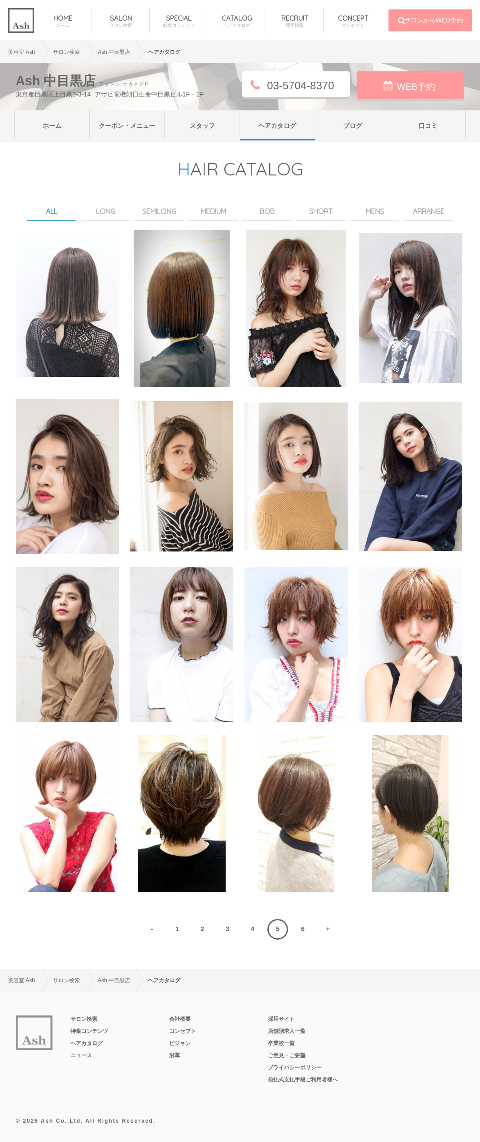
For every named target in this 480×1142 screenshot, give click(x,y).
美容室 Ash (21, 52)
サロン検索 (83, 1019)
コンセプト (182, 1031)
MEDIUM (213, 211)
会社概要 (180, 1019)
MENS (375, 211)
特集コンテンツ (89, 1031)
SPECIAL (178, 21)
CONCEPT (353, 21)
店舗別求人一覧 (286, 1031)
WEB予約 (416, 87)
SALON (120, 21)
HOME (63, 21)
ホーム (52, 125)
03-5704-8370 (300, 85)
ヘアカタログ (277, 125)
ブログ (352, 125)
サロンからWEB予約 (433, 20)
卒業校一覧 (281, 1043)
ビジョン (180, 1043)
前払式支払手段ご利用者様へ (303, 1079)
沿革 (174, 1055)
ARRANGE (429, 211)
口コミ (428, 125)
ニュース (81, 1055)
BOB (267, 211)
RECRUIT (294, 21)
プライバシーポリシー (295, 1067)
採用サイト (281, 1019)
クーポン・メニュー (127, 125)
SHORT (320, 211)
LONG (105, 211)
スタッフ (202, 125)
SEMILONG (159, 211)
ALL (51, 211)
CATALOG (237, 21)
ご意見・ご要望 (286, 1055)
